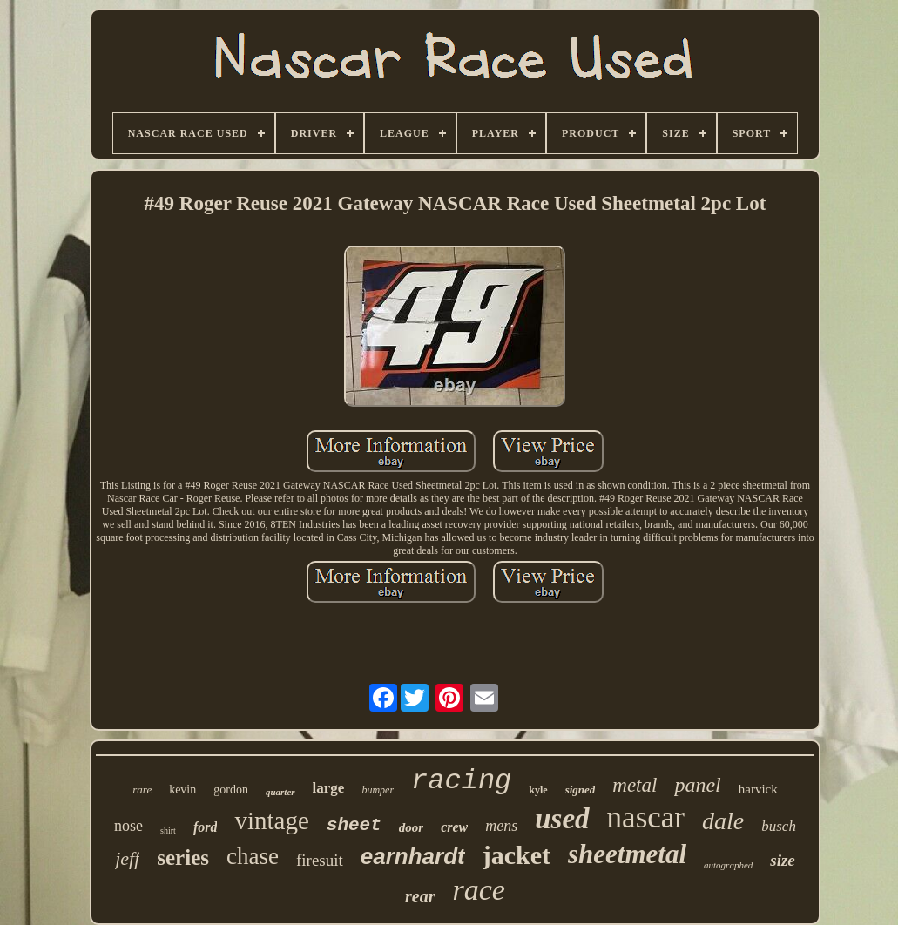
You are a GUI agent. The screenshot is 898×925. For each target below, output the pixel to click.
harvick (758, 789)
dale (723, 820)
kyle (538, 790)
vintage (271, 820)
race (479, 890)
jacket (516, 855)
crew (454, 827)
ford (205, 827)
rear (420, 896)
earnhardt (413, 856)
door (411, 827)
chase (252, 856)
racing (461, 781)
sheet (354, 825)
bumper (377, 790)
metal (634, 785)
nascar (646, 817)
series (183, 857)
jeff (127, 858)
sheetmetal (627, 854)
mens (501, 825)
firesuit (319, 860)
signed (580, 789)
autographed (728, 865)
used (562, 818)
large (329, 788)
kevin (182, 789)
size (782, 860)
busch (778, 826)
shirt (168, 830)
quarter (280, 792)
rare (142, 789)
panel (697, 784)
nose (128, 825)
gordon (230, 789)
